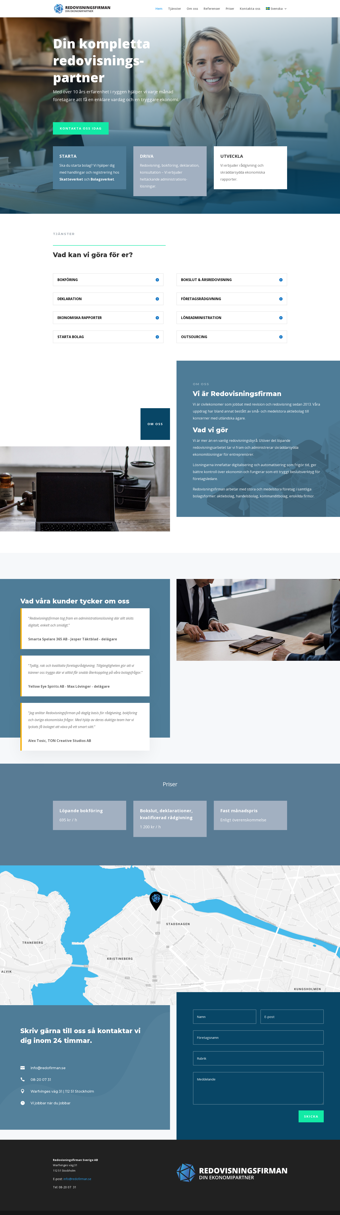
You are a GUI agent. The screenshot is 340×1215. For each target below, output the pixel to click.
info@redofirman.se (77, 1179)
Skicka (311, 1116)
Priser (230, 9)
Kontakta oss (250, 9)
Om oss (192, 9)
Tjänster (174, 9)
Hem (158, 9)
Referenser (212, 9)
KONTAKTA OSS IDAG (81, 128)
